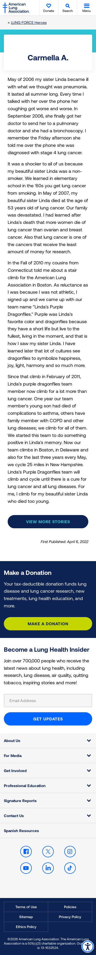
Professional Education (25, 785)
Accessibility (87, 946)
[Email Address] (48, 700)
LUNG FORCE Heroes (29, 22)
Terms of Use (26, 907)
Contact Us (14, 815)
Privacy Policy (70, 917)
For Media (13, 755)
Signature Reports (20, 800)
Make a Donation (48, 623)
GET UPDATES (48, 718)
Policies (70, 907)
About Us (12, 740)
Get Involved (15, 770)
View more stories (48, 521)
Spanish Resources (21, 830)
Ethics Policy (26, 926)
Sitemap (26, 917)
